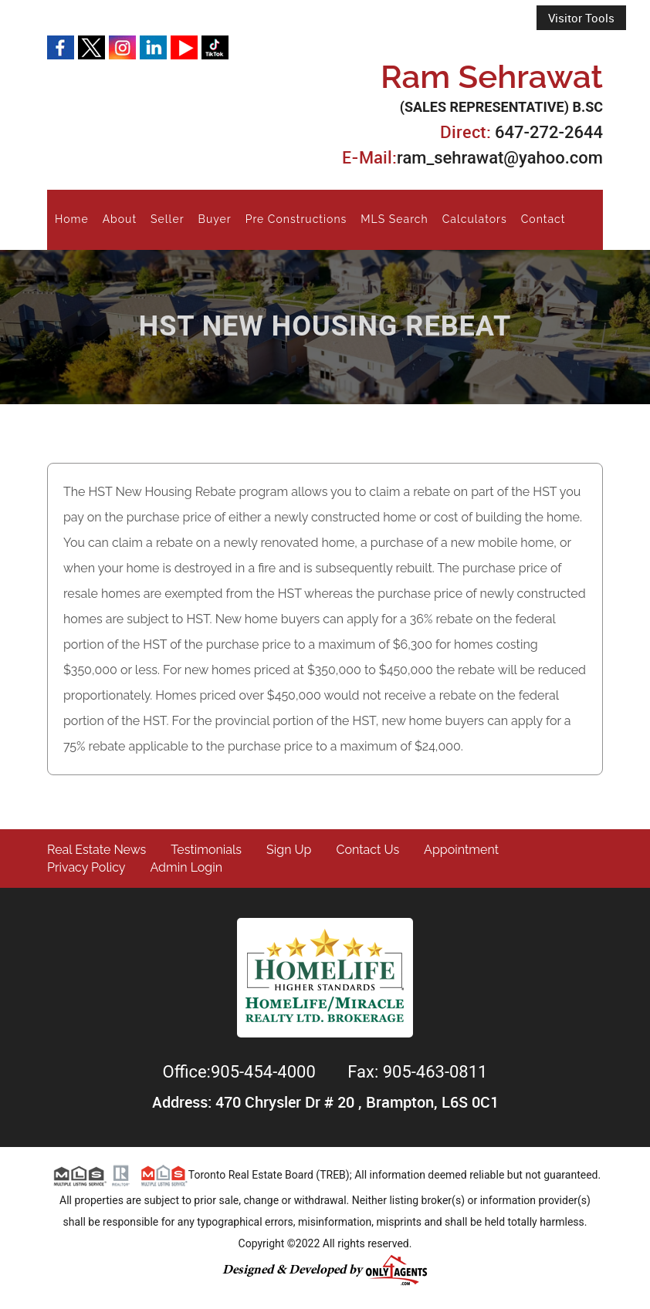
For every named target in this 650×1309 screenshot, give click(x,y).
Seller (167, 219)
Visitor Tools (581, 17)
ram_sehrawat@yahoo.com (500, 157)
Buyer (215, 219)
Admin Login (187, 867)
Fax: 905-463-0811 (417, 1071)
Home (72, 219)
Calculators (474, 219)
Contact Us (367, 849)
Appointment (461, 849)
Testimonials (206, 849)
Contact (543, 219)
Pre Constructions (296, 219)
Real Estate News (96, 849)
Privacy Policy (86, 867)
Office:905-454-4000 (241, 1071)
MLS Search (394, 219)
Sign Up (288, 849)
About (120, 219)
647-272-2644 (549, 132)
